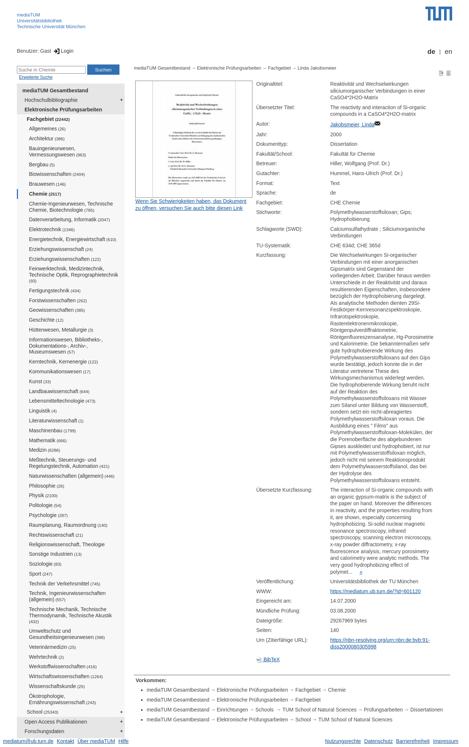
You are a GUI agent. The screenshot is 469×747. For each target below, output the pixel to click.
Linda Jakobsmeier (317, 68)
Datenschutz (378, 741)
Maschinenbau (52, 430)
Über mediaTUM (96, 741)
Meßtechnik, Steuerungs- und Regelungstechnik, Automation (69, 463)
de (431, 51)
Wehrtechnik (46, 657)
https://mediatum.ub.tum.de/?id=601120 (375, 591)
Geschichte (46, 320)
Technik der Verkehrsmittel (64, 584)
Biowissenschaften (57, 174)
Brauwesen (47, 184)
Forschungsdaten (44, 731)
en (448, 51)
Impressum (445, 741)
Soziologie (45, 564)
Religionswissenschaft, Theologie (67, 544)
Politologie (45, 505)
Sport (40, 574)
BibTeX (268, 659)
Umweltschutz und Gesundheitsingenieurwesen (67, 634)
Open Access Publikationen (56, 722)
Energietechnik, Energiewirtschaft (72, 239)
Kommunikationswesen (60, 371)
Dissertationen (426, 710)
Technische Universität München (51, 26)
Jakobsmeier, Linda (352, 124)
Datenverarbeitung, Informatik (69, 219)
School (42, 712)
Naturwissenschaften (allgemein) (72, 476)
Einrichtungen (232, 710)
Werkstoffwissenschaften (63, 666)
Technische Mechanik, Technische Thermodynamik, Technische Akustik (70, 615)
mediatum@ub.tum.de (28, 741)
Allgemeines (47, 129)
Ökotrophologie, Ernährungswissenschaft (62, 699)
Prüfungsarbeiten (383, 710)
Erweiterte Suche (35, 77)
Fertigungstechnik (55, 290)
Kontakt (65, 741)
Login (62, 51)
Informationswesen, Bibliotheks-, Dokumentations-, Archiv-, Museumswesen (66, 346)
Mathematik (48, 440)
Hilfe (123, 741)
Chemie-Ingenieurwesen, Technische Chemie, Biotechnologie (71, 207)
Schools (265, 710)
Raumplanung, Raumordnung (68, 525)
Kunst (40, 381)
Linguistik (43, 411)
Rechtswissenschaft (56, 535)
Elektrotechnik (52, 229)
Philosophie (46, 486)
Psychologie (48, 515)
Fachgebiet (48, 119)
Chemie (45, 194)
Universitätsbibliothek (39, 20)
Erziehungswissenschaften (65, 259)
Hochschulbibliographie (51, 100)
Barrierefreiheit (413, 741)
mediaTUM (28, 15)
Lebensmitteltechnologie (62, 401)
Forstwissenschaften (58, 300)
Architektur (46, 138)
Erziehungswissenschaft (61, 249)
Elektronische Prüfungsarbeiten (63, 109)
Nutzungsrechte (343, 741)
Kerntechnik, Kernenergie (63, 362)
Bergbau (42, 164)
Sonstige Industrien (55, 554)
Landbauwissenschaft (59, 391)
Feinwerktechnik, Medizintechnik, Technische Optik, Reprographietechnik (73, 274)
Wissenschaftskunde (57, 686)
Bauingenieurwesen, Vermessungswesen (57, 151)
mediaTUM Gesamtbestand (55, 90)
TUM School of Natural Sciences (319, 710)
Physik (43, 495)
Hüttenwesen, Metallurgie (61, 330)
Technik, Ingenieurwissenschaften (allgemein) (67, 596)
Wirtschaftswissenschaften (66, 676)
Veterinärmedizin (52, 647)
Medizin (44, 450)
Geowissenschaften (57, 310)
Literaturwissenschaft (56, 421)
